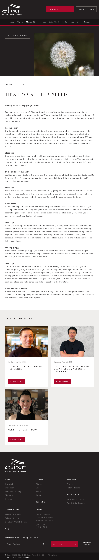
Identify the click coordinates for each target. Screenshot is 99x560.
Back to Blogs (20, 36)
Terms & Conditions (39, 555)
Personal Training (13, 491)
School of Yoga (12, 518)
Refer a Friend (73, 488)
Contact (39, 509)
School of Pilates (13, 514)
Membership (72, 479)
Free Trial (54, 9)
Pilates (39, 484)
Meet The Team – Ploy (23, 430)
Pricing (70, 484)
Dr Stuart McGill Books (16, 522)
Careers (8, 499)
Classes (39, 479)
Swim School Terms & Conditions (18, 557)
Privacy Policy (52, 555)
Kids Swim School (75, 499)
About (7, 479)
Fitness (39, 491)
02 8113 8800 (47, 520)
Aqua (38, 495)
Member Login (86, 9)
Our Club (9, 484)
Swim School (73, 494)
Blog (7, 528)
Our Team (9, 488)
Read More (16, 381)
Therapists (10, 495)
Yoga (38, 488)
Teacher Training (12, 509)
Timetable (40, 502)
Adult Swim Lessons (76, 503)
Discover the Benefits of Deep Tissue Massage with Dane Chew (72, 369)
